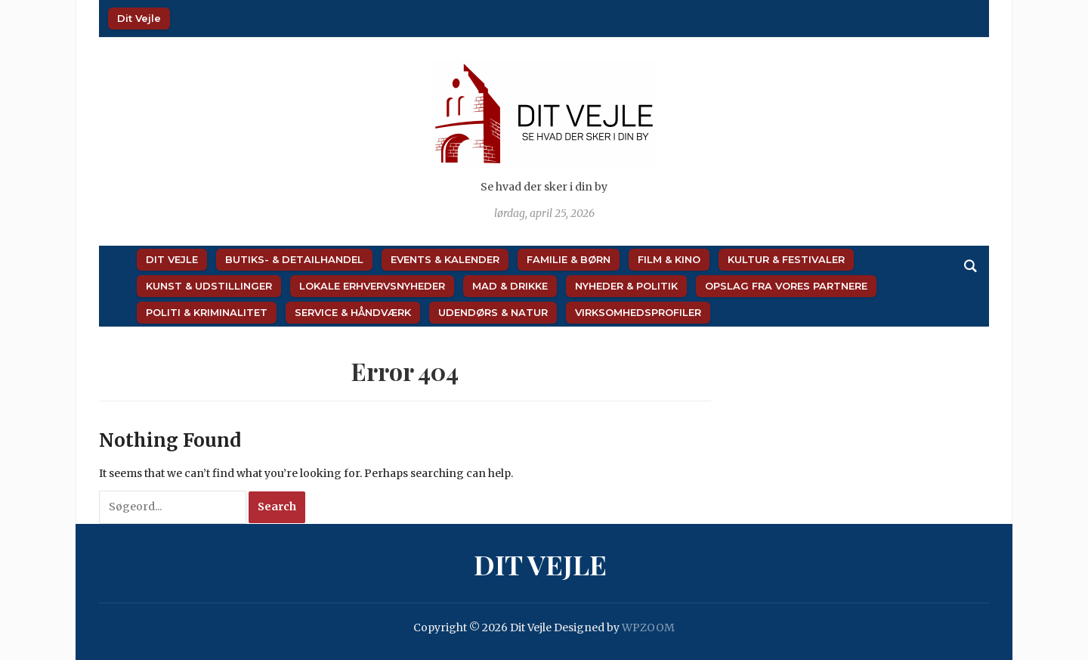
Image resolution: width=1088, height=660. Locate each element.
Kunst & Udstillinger (209, 286)
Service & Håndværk (353, 312)
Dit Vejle (139, 18)
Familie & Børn (568, 259)
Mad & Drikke (510, 286)
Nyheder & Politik (626, 286)
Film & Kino (669, 259)
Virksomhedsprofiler (638, 312)
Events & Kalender (445, 259)
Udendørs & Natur (493, 312)
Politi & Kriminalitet (206, 312)
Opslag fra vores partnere (786, 286)
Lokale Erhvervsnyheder (372, 286)
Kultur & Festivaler (786, 259)
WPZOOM (648, 627)
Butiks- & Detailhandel (294, 259)
